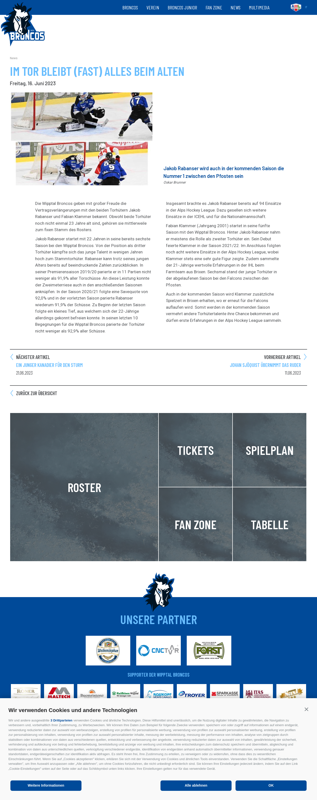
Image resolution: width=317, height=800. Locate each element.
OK (271, 785)
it (306, 7)
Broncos (130, 7)
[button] (306, 709)
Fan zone (214, 7)
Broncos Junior (182, 7)
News (235, 7)
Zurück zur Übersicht (36, 393)
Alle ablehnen (196, 785)
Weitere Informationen (46, 785)
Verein (152, 7)
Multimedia (259, 7)
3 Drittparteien (61, 720)
